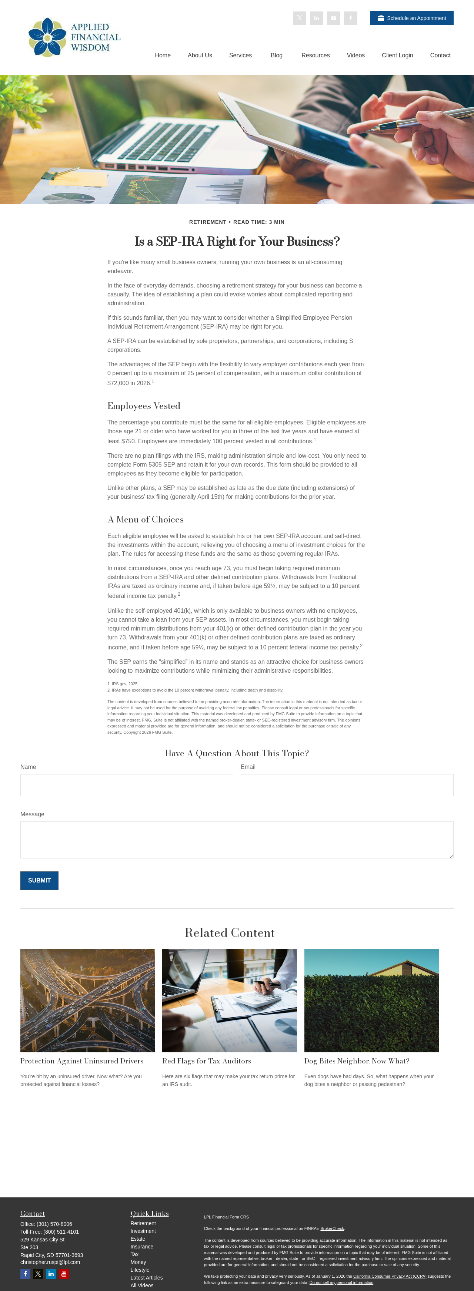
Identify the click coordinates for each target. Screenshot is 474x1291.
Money (138, 1262)
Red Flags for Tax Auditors (206, 1061)
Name (28, 767)
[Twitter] (299, 18)
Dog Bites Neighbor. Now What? (357, 1061)
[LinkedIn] (316, 18)
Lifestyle (140, 1270)
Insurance (142, 1247)
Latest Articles (147, 1278)
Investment (143, 1231)
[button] (163, 55)
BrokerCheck (332, 1228)
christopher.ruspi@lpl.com (50, 1262)
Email (248, 767)
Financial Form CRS (230, 1217)
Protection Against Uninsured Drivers (81, 1061)
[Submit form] (39, 880)
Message (32, 814)
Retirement (143, 1223)
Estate (138, 1239)
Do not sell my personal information (341, 1282)
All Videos (142, 1285)
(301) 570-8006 (54, 1224)
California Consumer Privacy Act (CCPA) (390, 1276)
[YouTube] (333, 18)
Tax (135, 1254)
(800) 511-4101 (61, 1232)
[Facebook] (350, 18)
